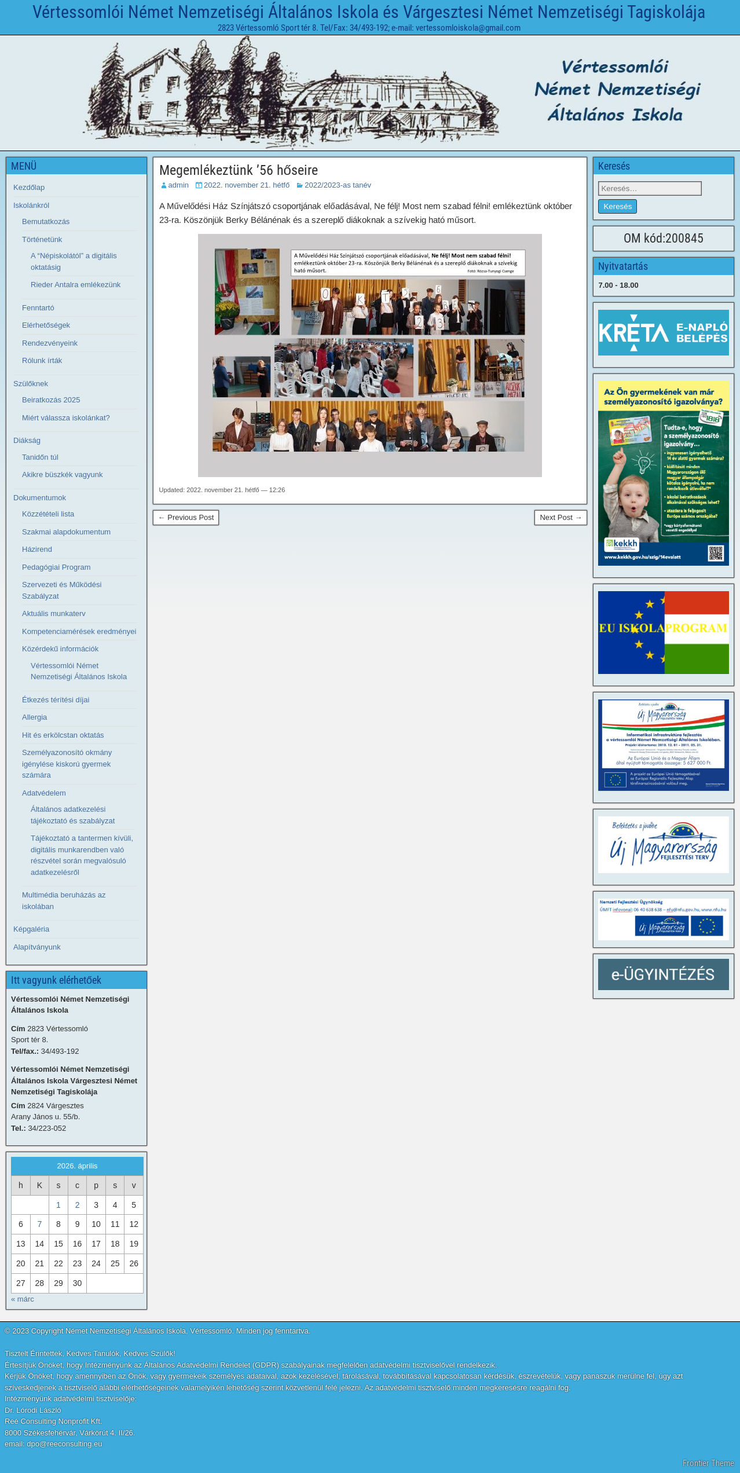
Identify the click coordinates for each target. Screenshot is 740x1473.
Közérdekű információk (60, 648)
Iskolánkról (31, 205)
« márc (22, 1299)
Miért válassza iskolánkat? (66, 417)
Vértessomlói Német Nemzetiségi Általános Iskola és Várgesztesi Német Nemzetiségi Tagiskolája (368, 12)
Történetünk (42, 239)
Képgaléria (31, 929)
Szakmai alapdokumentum (66, 531)
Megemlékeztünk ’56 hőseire (238, 170)
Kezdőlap (29, 187)
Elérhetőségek (46, 325)
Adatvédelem (44, 793)
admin (178, 185)
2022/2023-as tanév (338, 185)
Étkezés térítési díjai (55, 699)
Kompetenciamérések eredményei (79, 631)
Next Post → (561, 517)
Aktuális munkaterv (54, 613)
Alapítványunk (37, 947)
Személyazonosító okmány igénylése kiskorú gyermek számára (67, 763)
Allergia (34, 717)
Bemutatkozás (45, 221)
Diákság (27, 440)
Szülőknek (30, 383)
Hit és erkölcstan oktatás (63, 735)
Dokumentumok (39, 497)
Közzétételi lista (48, 514)
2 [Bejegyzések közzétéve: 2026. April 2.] (77, 1205)
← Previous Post (186, 517)
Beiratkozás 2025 (51, 399)
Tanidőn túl (40, 457)
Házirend (37, 549)
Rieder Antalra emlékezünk (75, 284)
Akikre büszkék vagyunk (62, 474)
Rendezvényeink (50, 343)
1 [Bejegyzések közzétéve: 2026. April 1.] (58, 1205)
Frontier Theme (708, 1463)
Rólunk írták (42, 360)
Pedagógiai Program (56, 567)
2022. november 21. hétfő (247, 185)
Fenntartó (38, 307)
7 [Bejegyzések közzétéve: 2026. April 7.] (39, 1224)
